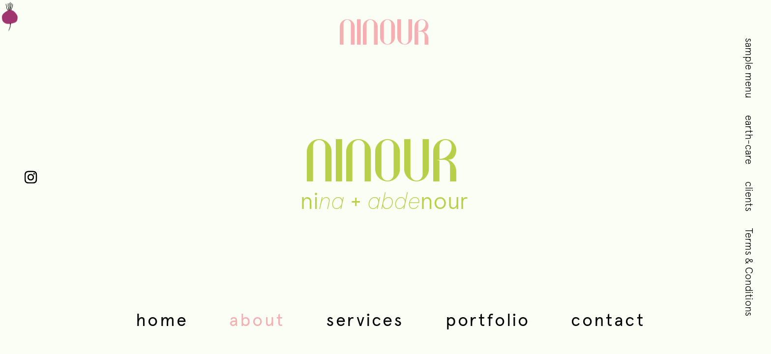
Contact (608, 319)
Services (365, 319)
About (257, 319)
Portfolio (487, 319)
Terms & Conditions (749, 272)
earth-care (749, 139)
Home (162, 319)
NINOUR (385, 34)
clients (749, 196)
